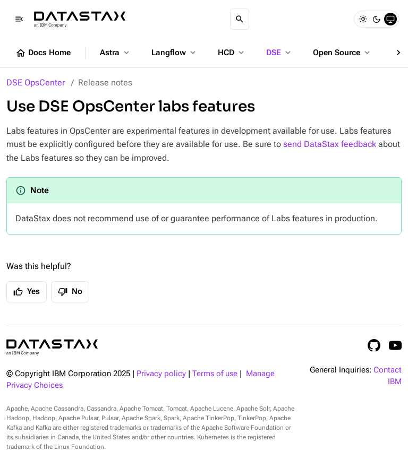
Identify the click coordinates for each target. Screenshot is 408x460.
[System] (390, 19)
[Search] (239, 19)
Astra (115, 52)
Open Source (342, 52)
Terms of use (214, 373)
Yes (26, 292)
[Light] (362, 19)
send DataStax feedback (329, 144)
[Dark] (376, 19)
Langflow (174, 52)
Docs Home (43, 53)
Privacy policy (161, 373)
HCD (232, 52)
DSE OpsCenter (35, 82)
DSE (279, 52)
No (70, 292)
